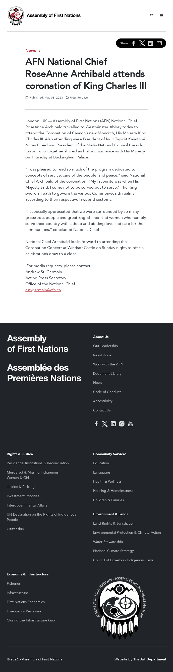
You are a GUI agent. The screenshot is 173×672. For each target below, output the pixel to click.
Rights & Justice (20, 454)
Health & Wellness (107, 481)
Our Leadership (105, 346)
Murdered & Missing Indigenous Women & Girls (33, 475)
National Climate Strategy (113, 551)
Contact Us (102, 410)
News (30, 50)
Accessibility (102, 401)
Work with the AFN (108, 364)
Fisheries (14, 583)
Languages (101, 472)
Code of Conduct (107, 392)
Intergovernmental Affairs (27, 505)
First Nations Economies (26, 602)
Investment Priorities (23, 496)
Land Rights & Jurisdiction (114, 523)
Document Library (107, 373)
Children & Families (108, 500)
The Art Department (149, 659)
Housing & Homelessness (113, 490)
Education (101, 463)
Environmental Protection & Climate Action (127, 532)
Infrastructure (17, 593)
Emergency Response (24, 611)
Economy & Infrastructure (27, 574)
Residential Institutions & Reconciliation (38, 463)
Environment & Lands (110, 514)
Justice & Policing (21, 486)
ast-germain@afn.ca (43, 290)
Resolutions (102, 355)
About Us (100, 336)
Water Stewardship (108, 541)
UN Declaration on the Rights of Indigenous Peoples (41, 517)
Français (152, 16)
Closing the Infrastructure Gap (31, 620)
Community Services (109, 454)
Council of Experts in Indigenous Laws (123, 560)
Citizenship (15, 529)
